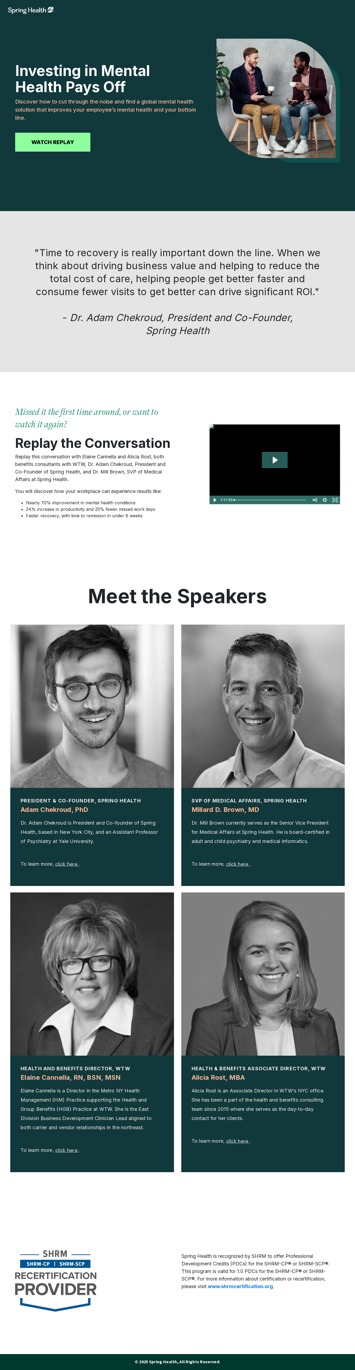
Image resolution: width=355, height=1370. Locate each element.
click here (67, 864)
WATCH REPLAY (52, 142)
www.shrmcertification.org (240, 1286)
